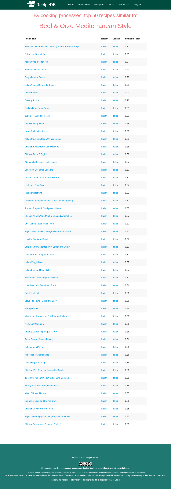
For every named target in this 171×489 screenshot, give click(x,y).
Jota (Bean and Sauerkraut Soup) (41, 285)
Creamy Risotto (32, 100)
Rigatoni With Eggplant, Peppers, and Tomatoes (47, 416)
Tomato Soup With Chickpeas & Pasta (43, 208)
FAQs (111, 4)
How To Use (84, 4)
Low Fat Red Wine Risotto (37, 239)
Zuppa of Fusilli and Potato (38, 116)
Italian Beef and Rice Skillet (38, 270)
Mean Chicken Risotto (35, 393)
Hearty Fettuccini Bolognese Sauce (41, 385)
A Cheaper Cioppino (34, 324)
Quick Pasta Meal (33, 293)
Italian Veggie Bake (34, 262)
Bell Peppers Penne (34, 347)
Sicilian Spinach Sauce (35, 69)
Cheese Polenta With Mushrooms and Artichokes (48, 216)
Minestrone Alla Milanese (37, 355)
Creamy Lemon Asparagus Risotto (41, 332)
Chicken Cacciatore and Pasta (39, 409)
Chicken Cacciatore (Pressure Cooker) (43, 424)
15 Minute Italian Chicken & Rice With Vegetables (48, 378)
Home (71, 4)
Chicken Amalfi (32, 92)
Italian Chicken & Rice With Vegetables (43, 139)
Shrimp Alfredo (32, 308)
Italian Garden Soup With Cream (40, 254)
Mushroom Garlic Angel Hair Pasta (41, 277)
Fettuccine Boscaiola (35, 54)
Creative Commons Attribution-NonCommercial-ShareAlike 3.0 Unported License (97, 468)
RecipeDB (41, 4)
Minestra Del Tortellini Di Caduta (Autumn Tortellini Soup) (52, 46)
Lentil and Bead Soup (35, 185)
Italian (104, 46)
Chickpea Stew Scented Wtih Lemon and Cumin (47, 247)
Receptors (99, 4)
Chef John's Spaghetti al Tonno (39, 224)
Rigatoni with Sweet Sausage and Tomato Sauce (48, 231)
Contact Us (123, 4)
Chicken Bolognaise (34, 123)
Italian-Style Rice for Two (36, 62)
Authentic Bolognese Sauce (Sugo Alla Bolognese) (49, 200)
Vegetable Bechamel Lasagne (39, 170)
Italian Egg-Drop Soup (35, 362)
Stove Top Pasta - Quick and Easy (41, 301)
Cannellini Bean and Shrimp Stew (40, 401)
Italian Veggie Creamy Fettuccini (40, 85)
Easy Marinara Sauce (35, 77)
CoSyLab (137, 4)
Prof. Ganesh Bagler (112, 480)
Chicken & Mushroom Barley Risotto (42, 147)
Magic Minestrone (33, 193)
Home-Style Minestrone (36, 131)
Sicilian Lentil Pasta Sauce (37, 108)
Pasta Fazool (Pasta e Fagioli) (39, 339)
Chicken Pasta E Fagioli (36, 154)
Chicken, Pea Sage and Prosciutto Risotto (44, 370)
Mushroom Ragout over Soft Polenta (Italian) (46, 316)
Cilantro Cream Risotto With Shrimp (42, 177)
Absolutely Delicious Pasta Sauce (41, 162)
